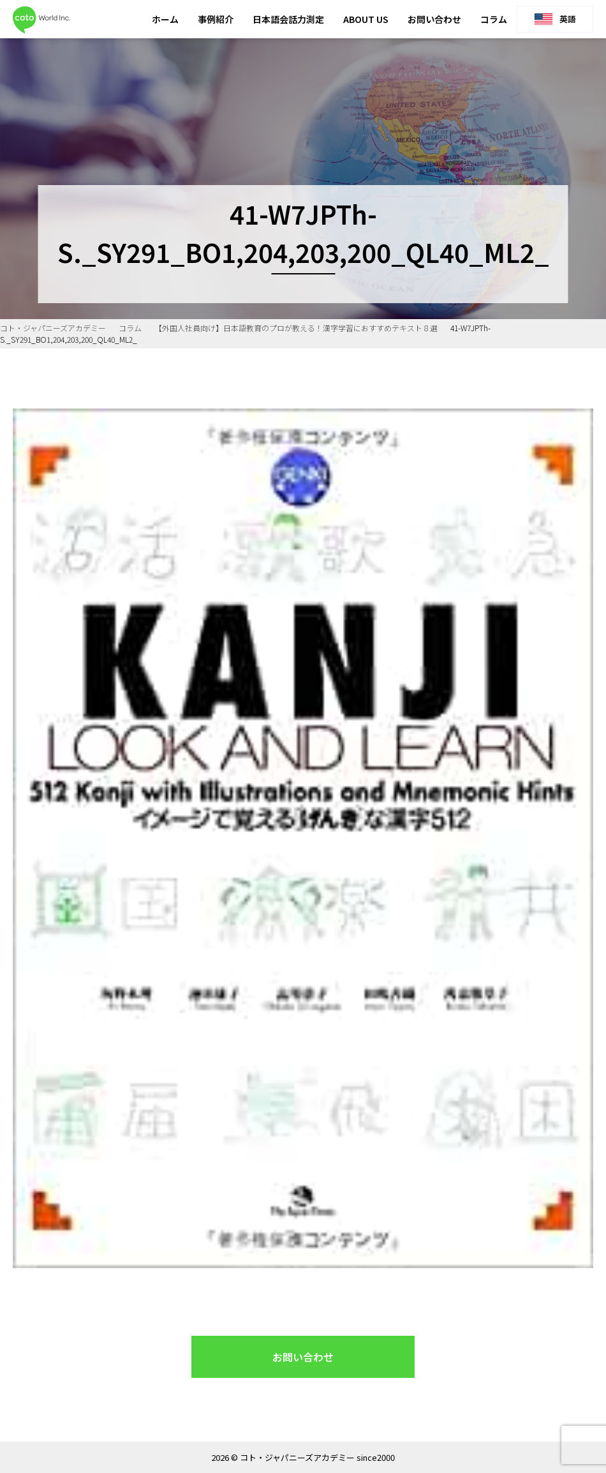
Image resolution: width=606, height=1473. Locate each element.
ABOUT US (365, 19)
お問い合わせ (434, 19)
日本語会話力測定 (288, 19)
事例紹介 (215, 19)
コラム (493, 19)
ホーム (165, 19)
